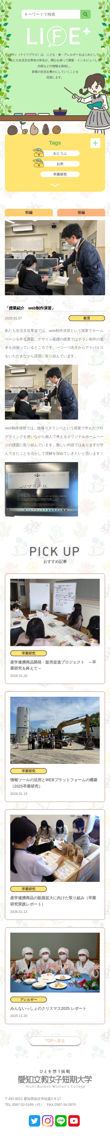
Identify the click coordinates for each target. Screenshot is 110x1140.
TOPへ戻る (55, 1041)
